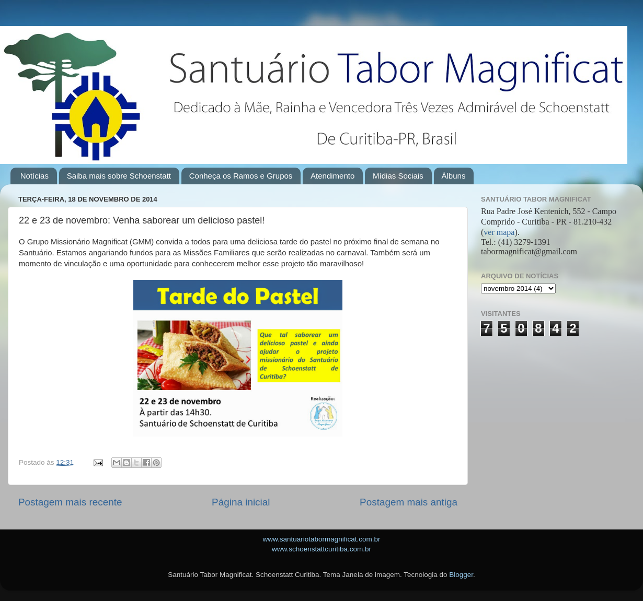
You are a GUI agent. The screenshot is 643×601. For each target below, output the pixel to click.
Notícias (34, 175)
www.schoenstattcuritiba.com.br (321, 549)
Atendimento (332, 175)
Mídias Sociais (398, 175)
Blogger (461, 575)
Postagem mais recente (70, 502)
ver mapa (499, 232)
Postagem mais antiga (408, 502)
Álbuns (454, 175)
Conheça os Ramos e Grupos (241, 175)
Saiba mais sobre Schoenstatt (119, 175)
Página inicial (241, 502)
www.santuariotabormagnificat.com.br (321, 539)
